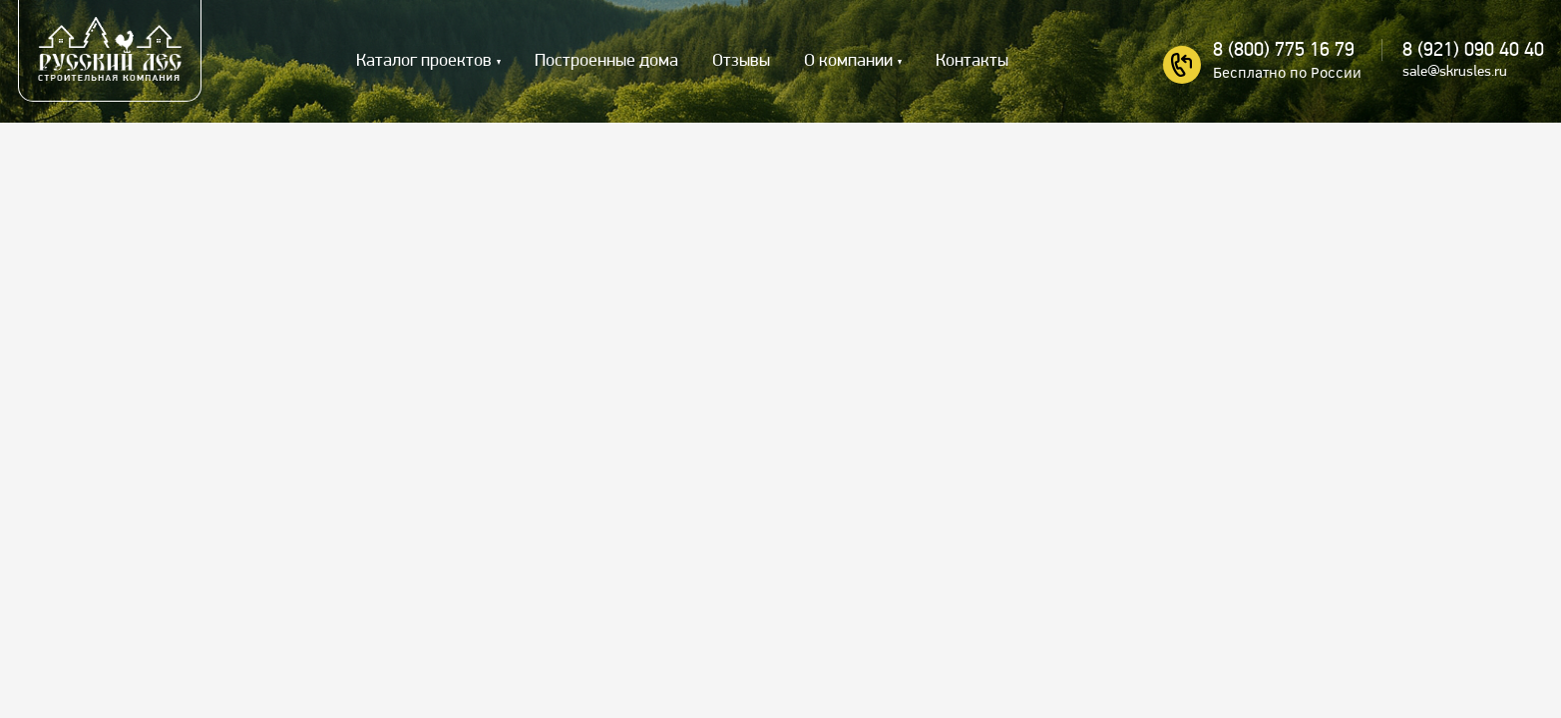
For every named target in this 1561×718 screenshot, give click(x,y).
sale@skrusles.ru (1454, 72)
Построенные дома (606, 61)
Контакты (972, 61)
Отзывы (741, 61)
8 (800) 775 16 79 (1284, 51)
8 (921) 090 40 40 (1473, 51)
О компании (848, 61)
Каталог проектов (424, 61)
